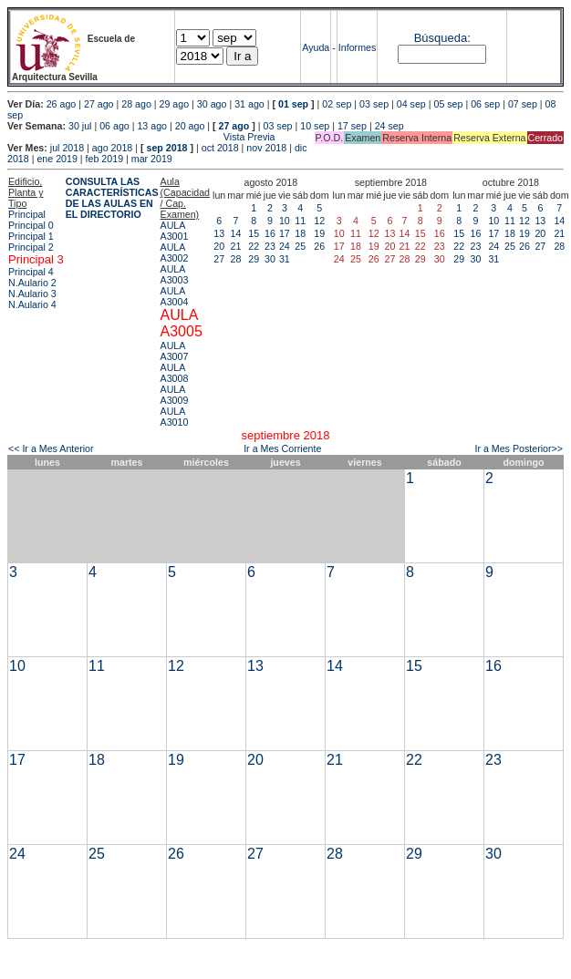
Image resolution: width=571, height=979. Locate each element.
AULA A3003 (175, 274)
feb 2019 (104, 158)
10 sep (314, 125)
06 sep (485, 103)
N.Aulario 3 (32, 293)
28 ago (136, 103)
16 (270, 233)
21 (236, 246)
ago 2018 (112, 147)
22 (253, 246)
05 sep (447, 103)
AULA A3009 (175, 395)
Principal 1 (31, 236)
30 (270, 258)
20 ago (190, 125)
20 (218, 246)
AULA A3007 (175, 351)
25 (300, 246)
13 (218, 233)
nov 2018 (266, 147)
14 (236, 233)
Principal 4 (31, 271)
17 (284, 233)
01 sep (293, 103)
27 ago (99, 103)
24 (284, 246)
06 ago (114, 125)
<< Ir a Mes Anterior (51, 448)
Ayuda (315, 47)
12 (319, 220)
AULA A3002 (175, 252)
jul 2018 (67, 147)
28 (236, 258)
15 (253, 233)
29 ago (175, 103)
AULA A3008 (175, 373)
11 (300, 220)
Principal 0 (31, 225)
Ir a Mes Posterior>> (518, 448)
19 (319, 233)
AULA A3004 (175, 296)
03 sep (374, 103)
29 (253, 258)
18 (300, 233)
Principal (27, 214)
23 (270, 246)
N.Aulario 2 (32, 282)
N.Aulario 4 (32, 304)
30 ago (212, 103)
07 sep (522, 103)
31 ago (249, 103)
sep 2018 (167, 147)
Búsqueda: (442, 38)
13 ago (152, 125)
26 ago (62, 103)
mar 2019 (151, 158)
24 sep (389, 125)
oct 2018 (220, 147)
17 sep (352, 125)
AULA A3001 (175, 231)
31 (284, 258)
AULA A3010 (175, 417)
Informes (357, 47)
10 (284, 220)
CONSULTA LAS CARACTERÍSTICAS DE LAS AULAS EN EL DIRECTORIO (112, 198)
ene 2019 (56, 158)
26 (319, 246)
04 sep (411, 103)
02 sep (336, 103)
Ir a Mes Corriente (282, 448)
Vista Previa (141, 136)
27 (218, 258)
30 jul (79, 125)
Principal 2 (31, 247)
